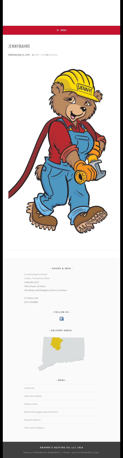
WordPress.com (90, 452)
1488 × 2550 (40, 55)
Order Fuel (29, 388)
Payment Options (32, 419)
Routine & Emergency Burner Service (41, 411)
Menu (63, 30)
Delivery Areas (30, 403)
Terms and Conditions (34, 427)
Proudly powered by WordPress (41, 452)
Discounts (53, 55)
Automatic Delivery (33, 396)
